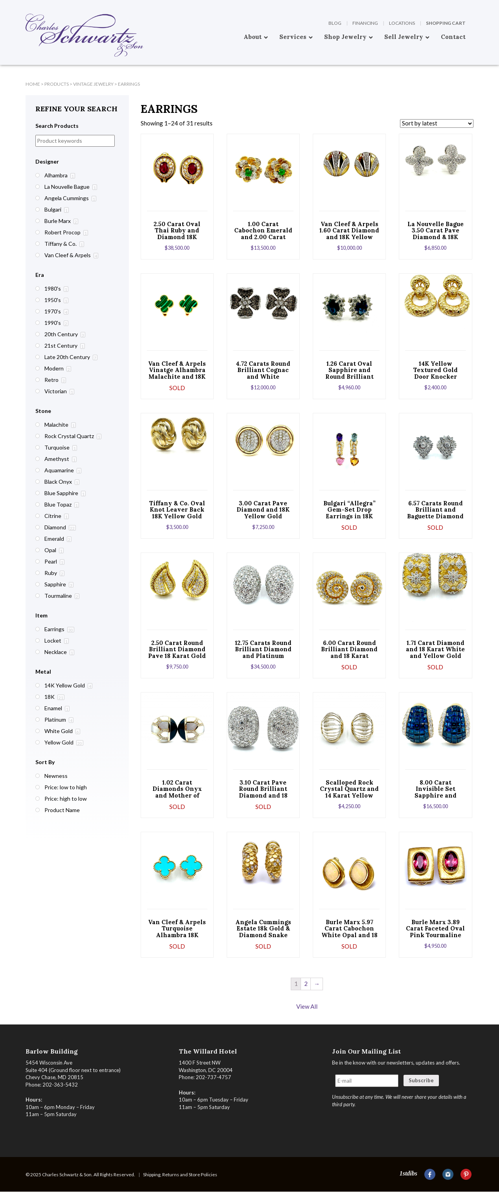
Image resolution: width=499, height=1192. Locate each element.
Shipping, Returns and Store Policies (180, 1174)
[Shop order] (436, 123)
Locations (402, 23)
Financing (365, 23)
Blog (334, 23)
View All (306, 1006)
